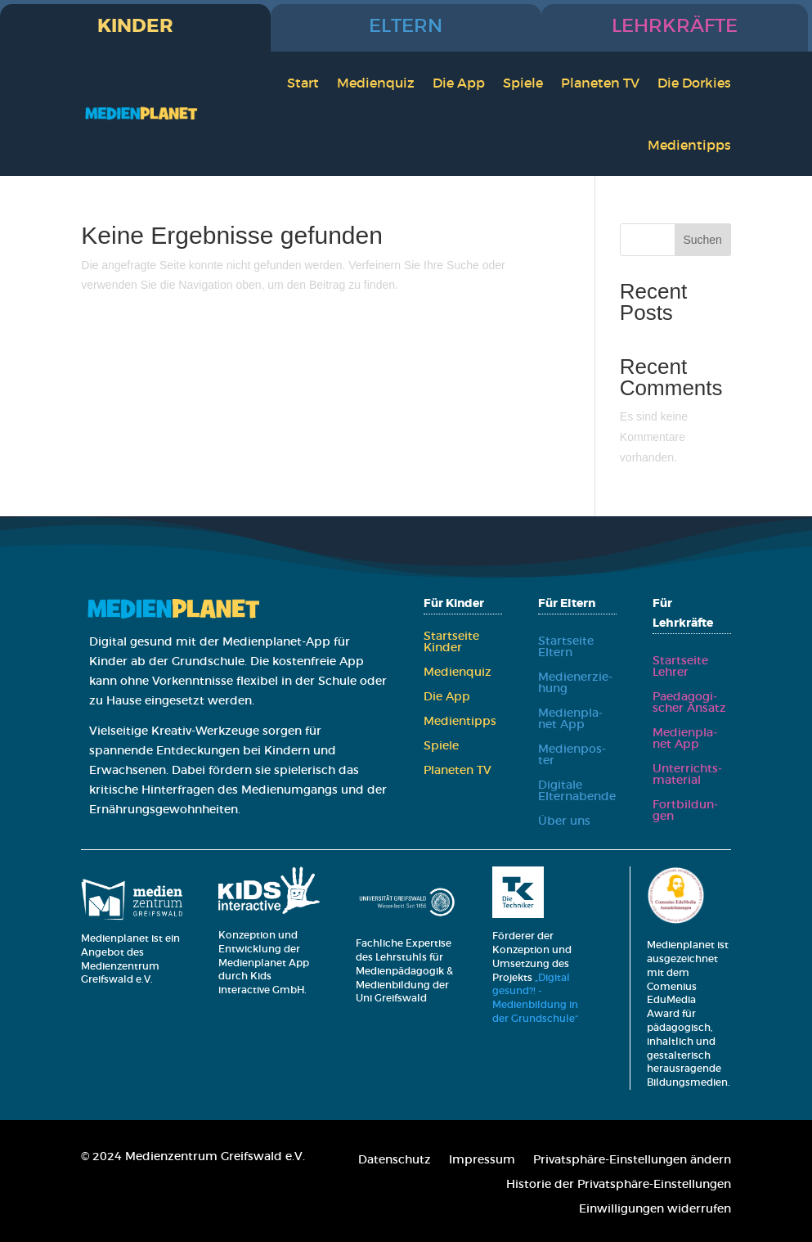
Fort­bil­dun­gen (685, 811)
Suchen (702, 239)
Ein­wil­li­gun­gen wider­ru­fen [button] (655, 1209)
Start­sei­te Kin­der (451, 642)
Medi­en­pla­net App (570, 719)
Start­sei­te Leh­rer (680, 667)
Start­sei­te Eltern (566, 647)
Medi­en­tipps (689, 145)
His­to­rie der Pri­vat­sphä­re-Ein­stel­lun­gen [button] (618, 1184)
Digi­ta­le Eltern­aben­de (577, 791)
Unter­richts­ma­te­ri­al (687, 775)
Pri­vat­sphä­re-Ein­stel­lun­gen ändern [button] (632, 1160)
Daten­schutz (394, 1160)
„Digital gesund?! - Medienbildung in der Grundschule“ (536, 997)
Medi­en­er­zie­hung (575, 683)
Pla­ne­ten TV (600, 82)
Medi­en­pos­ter (572, 755)
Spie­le (523, 82)
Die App (459, 82)
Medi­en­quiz (376, 82)
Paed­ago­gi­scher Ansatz (689, 703)
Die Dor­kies (694, 82)
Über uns (564, 821)
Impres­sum (482, 1160)
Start (303, 82)
